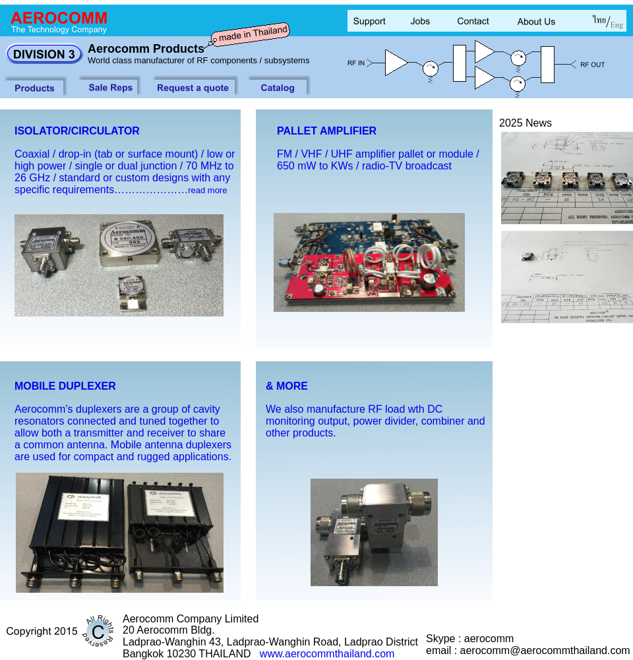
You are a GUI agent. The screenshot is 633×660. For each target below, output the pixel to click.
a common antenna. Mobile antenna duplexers (123, 444)
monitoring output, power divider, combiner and (377, 421)
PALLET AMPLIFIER (327, 130)
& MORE (287, 386)
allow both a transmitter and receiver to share (120, 432)
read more (207, 190)
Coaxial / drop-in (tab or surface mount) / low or (126, 154)
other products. (302, 432)
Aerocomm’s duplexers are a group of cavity (117, 409)
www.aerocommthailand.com (327, 653)
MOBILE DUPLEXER (65, 386)
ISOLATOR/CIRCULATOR (77, 130)
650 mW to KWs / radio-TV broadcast (364, 165)
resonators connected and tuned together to (117, 421)
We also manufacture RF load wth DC (356, 409)
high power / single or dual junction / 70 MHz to (126, 165)
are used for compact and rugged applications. (123, 456)
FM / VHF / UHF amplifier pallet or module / (379, 154)
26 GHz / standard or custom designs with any (124, 177)
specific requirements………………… (101, 189)
